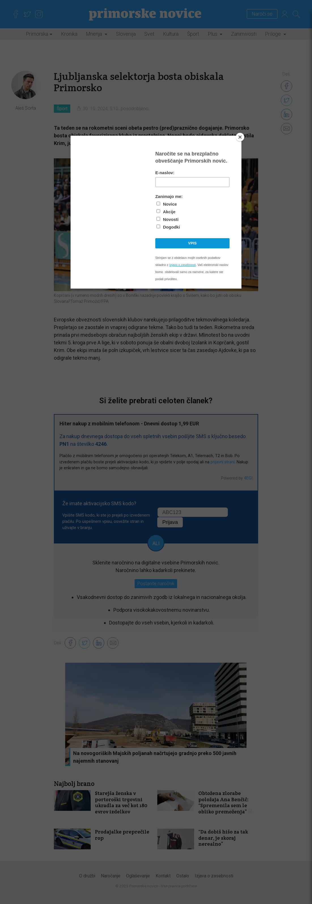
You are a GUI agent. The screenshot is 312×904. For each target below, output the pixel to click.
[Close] (240, 137)
